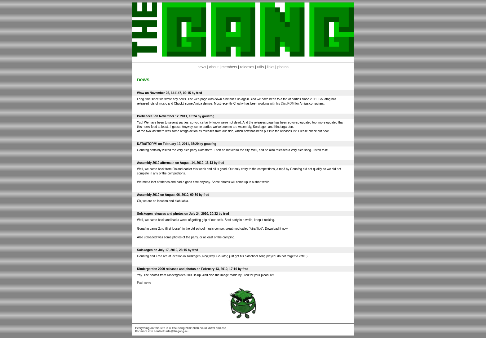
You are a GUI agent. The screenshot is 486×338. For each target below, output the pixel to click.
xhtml (211, 328)
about (214, 67)
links (270, 67)
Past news (144, 282)
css (224, 328)
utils (260, 67)
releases (247, 67)
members (230, 67)
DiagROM (287, 103)
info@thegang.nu (177, 331)
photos (283, 67)
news (201, 67)
